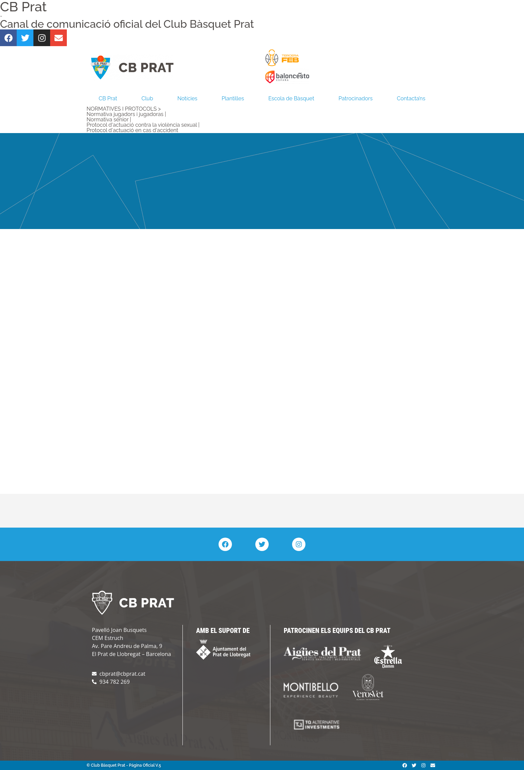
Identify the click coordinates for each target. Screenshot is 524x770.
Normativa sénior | (109, 119)
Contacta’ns (411, 98)
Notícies (187, 98)
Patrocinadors (356, 98)
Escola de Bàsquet (291, 98)
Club (147, 98)
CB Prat (108, 98)
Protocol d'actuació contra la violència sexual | (143, 125)
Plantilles (233, 98)
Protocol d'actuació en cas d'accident (132, 130)
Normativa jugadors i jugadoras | (126, 114)
